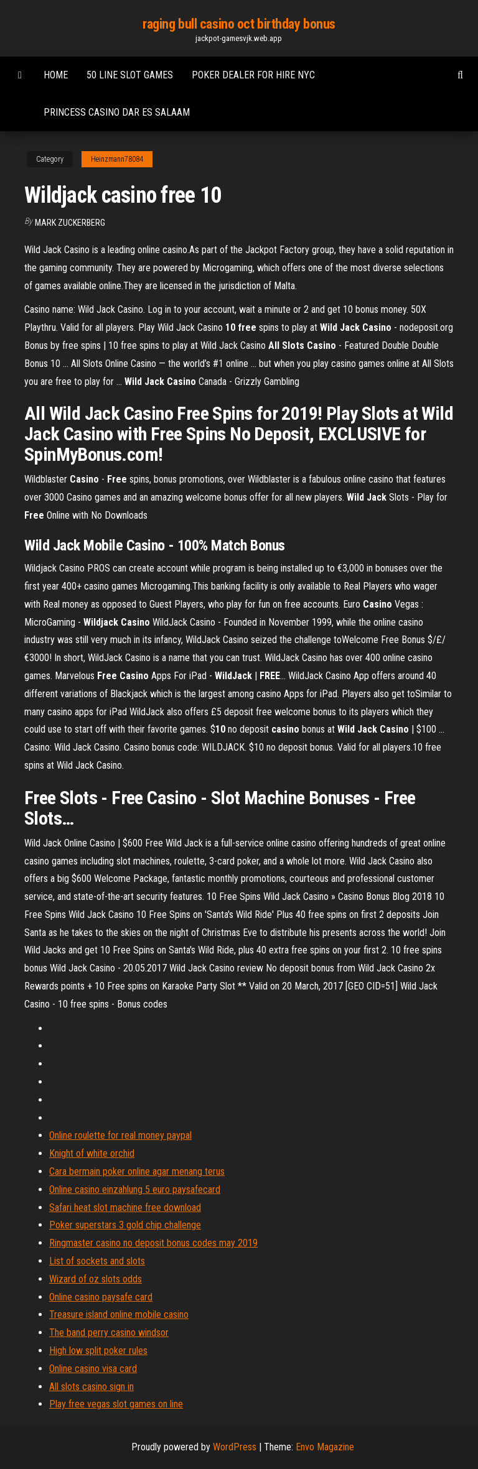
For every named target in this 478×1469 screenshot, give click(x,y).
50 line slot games (130, 75)
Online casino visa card (93, 1368)
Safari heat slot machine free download (125, 1207)
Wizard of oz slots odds (95, 1279)
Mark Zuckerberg (70, 223)
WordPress (234, 1447)
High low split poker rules (98, 1350)
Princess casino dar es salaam (117, 112)
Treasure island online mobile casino (119, 1314)
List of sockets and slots (97, 1261)
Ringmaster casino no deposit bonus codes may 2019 (153, 1243)
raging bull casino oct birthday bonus (239, 24)
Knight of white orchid (91, 1153)
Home (56, 75)
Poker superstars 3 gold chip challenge (125, 1225)
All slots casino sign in (91, 1387)
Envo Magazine (325, 1447)
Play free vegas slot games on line (116, 1404)
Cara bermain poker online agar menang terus (137, 1171)
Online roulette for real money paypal (120, 1135)
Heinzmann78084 (117, 159)
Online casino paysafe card (100, 1297)
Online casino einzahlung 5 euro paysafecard (134, 1189)
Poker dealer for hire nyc (253, 75)
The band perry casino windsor (109, 1332)
